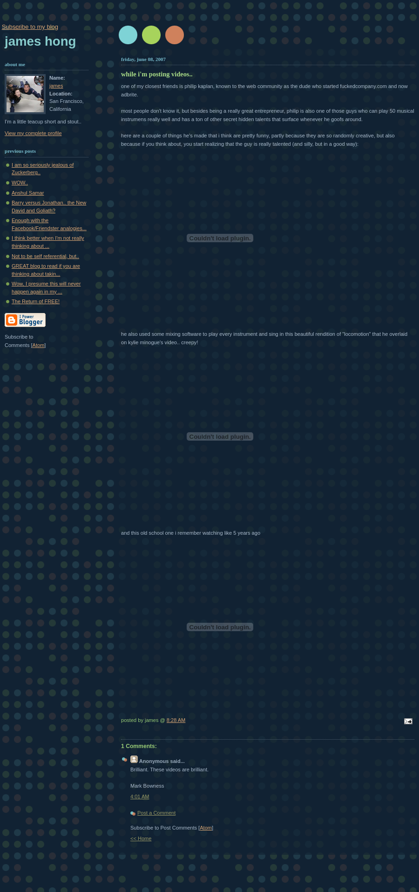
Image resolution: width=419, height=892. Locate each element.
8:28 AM (176, 720)
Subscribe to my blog (30, 26)
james (56, 86)
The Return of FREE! (36, 301)
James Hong (40, 41)
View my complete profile (33, 133)
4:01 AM (139, 796)
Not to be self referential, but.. (45, 256)
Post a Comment (156, 813)
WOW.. (20, 182)
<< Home (140, 838)
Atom (206, 828)
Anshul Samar (28, 193)
